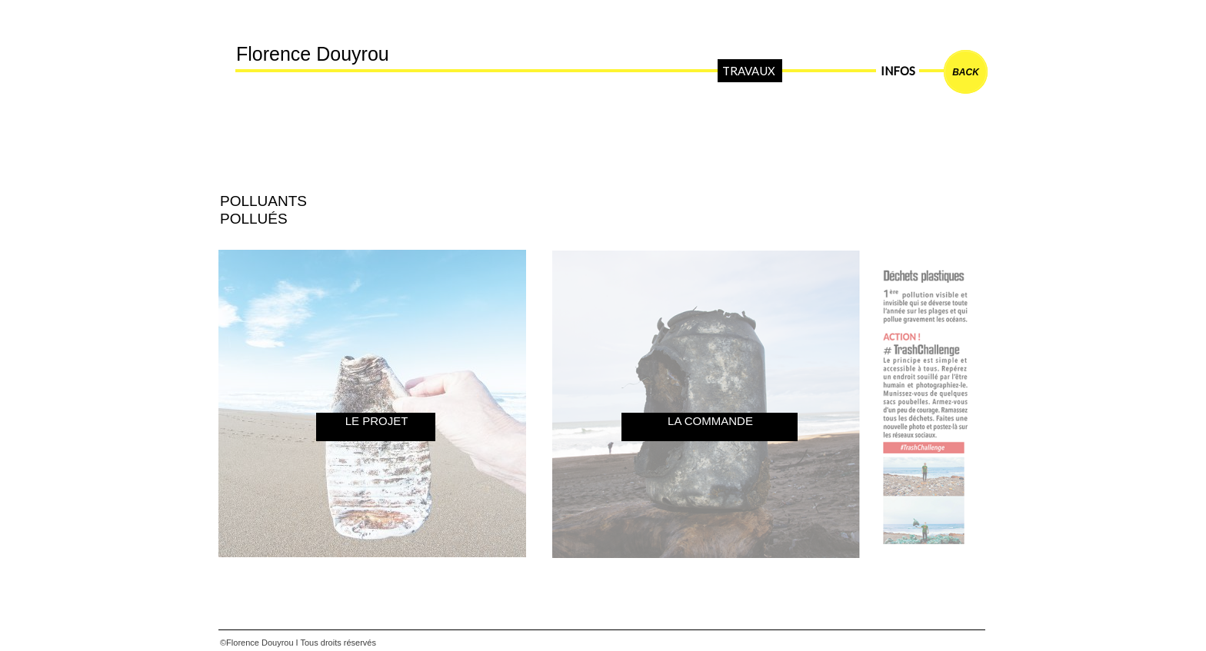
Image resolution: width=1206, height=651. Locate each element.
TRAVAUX (747, 71)
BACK (965, 72)
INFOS (896, 71)
